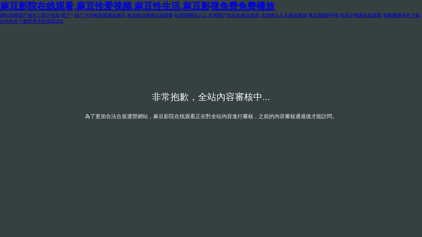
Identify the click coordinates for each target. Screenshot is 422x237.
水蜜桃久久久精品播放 (284, 15)
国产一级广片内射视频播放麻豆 (93, 15)
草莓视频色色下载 (401, 15)
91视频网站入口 (190, 15)
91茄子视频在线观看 (360, 15)
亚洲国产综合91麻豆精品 (234, 15)
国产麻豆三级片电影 (39, 15)
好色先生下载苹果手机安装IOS (31, 21)
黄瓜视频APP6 (323, 15)
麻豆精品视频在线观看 (150, 15)
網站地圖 (9, 15)
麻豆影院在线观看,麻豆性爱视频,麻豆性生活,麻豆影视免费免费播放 (137, 6)
